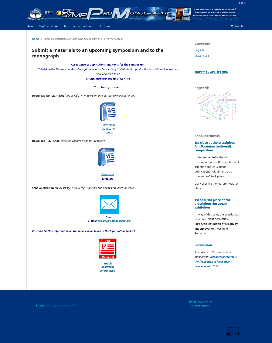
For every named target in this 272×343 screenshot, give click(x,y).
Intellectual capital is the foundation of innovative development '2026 (216, 261)
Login (242, 3)
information (107, 270)
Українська (202, 55)
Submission (203, 245)
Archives (105, 26)
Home (35, 38)
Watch (108, 263)
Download (109, 125)
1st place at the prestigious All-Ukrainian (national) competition (215, 146)
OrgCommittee (48, 26)
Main (29, 26)
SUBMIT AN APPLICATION (211, 72)
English (199, 50)
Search (237, 26)
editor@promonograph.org (114, 221)
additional (107, 267)
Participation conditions (79, 26)
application (109, 128)
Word (109, 132)
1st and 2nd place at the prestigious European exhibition (213, 203)
